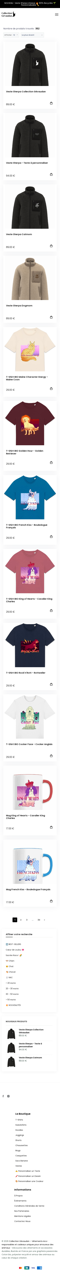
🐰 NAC (9, 977)
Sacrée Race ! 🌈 (14, 955)
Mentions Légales (22, 1216)
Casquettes (21, 1155)
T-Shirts (19, 1119)
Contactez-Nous (22, 1221)
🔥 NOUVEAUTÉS (13, 1005)
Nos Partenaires (21, 1211)
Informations (22, 1189)
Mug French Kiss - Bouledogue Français (28, 889)
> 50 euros (11, 999)
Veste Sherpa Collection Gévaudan (26, 91)
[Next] (44, 920)
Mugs (18, 1150)
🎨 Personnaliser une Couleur (29, 1181)
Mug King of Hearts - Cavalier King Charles (25, 816)
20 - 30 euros (12, 988)
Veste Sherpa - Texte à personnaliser (27, 163)
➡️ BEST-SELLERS (13, 944)
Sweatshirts (20, 1125)
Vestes (18, 1166)
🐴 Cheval (10, 972)
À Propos (18, 1195)
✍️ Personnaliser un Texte (27, 1171)
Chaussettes (21, 1145)
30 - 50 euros (12, 994)
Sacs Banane (21, 1160)
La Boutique (22, 1113)
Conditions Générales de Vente (29, 1206)
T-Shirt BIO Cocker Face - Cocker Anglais (29, 744)
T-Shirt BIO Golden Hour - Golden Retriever (24, 452)
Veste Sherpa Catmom (19, 234)
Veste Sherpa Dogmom (19, 305)
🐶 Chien (10, 960)
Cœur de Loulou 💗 (15, 949)
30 (39, 919)
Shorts (18, 1140)
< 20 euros (11, 983)
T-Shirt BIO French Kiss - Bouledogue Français (26, 526)
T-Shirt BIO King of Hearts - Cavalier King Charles (29, 600)
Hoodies (19, 1130)
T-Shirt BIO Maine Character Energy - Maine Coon (27, 378)
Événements (20, 1200)
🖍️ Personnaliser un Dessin (28, 1176)
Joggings (19, 1135)
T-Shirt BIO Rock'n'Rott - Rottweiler (25, 672)
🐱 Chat (9, 966)
